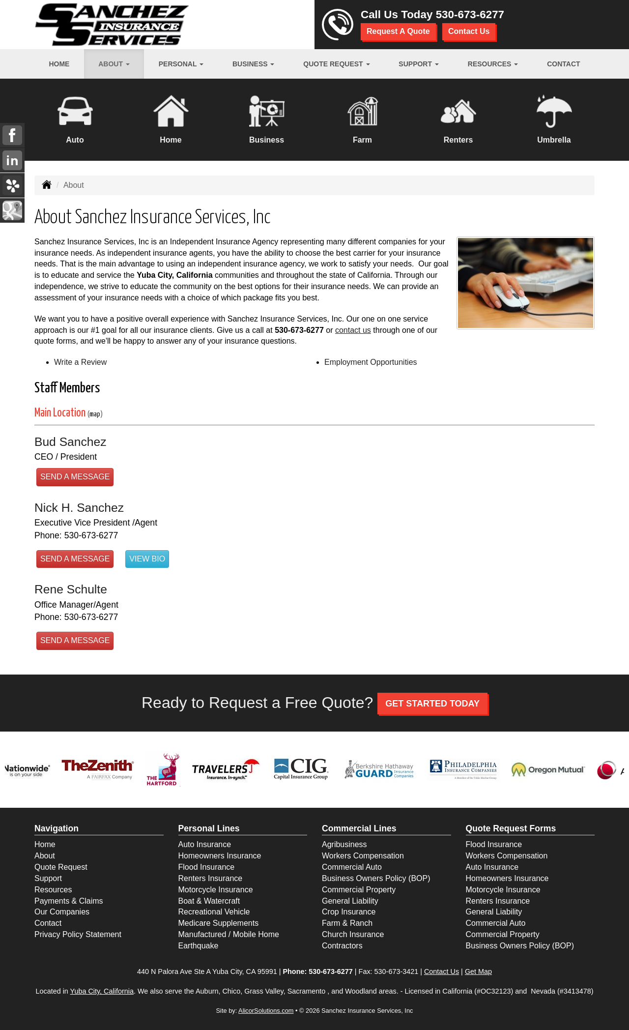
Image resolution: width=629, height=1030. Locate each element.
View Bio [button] (147, 559)
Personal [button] (181, 64)
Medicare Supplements (218, 923)
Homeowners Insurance (219, 856)
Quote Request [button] (336, 64)
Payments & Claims (68, 901)
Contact (563, 64)
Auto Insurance (204, 844)
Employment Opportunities (370, 362)
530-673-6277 (470, 14)
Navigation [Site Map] (56, 828)
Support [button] (419, 64)
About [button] (114, 64)
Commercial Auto (352, 867)
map (94, 414)
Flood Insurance (206, 867)
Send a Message (75, 476)
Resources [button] (493, 64)
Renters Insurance (210, 878)
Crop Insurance (348, 912)
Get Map (478, 971)
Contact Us (468, 31)
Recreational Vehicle (214, 912)
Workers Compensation (363, 856)
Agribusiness (344, 844)
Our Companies (61, 912)
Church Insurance (353, 934)
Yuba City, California (102, 991)
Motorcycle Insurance (215, 889)
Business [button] (253, 64)
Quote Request (60, 867)
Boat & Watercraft (209, 901)
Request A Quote (398, 31)
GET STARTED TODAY (432, 703)
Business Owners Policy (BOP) (376, 878)
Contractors (342, 946)
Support (48, 878)
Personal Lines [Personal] (209, 828)
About (44, 856)
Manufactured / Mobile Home (228, 934)
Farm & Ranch (347, 923)
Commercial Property (359, 889)
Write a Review (80, 362)
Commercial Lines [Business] (359, 828)
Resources (53, 889)
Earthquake (198, 946)
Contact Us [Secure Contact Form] (441, 971)
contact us (353, 330)
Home (59, 64)
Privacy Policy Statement (77, 934)
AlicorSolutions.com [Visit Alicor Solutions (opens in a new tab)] (265, 1010)
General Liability (350, 901)
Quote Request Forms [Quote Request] (511, 828)
